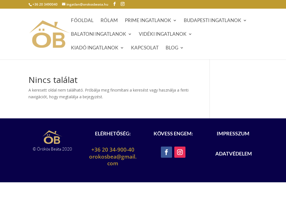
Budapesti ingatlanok (212, 20)
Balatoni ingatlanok (98, 34)
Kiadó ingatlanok (94, 48)
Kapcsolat (145, 48)
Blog (172, 48)
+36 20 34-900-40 (112, 149)
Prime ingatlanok (148, 20)
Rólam (109, 20)
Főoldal (82, 20)
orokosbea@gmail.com (113, 160)
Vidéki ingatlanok (163, 34)
